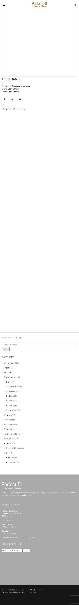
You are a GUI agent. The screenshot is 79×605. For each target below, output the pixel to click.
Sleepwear (8, 415)
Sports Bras (11, 401)
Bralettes (10, 396)
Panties (9, 406)
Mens (6, 453)
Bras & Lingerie (10, 377)
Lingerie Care (9, 363)
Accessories (17, 86)
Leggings (7, 368)
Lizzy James (13, 89)
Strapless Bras (12, 387)
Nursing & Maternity (12, 434)
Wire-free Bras (12, 391)
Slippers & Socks (13, 448)
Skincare (7, 372)
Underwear (10, 462)
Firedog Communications (26, 592)
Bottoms (10, 458)
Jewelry (26, 86)
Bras (8, 382)
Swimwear (8, 424)
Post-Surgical (9, 429)
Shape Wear (11, 410)
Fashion (7, 420)
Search (6, 349)
